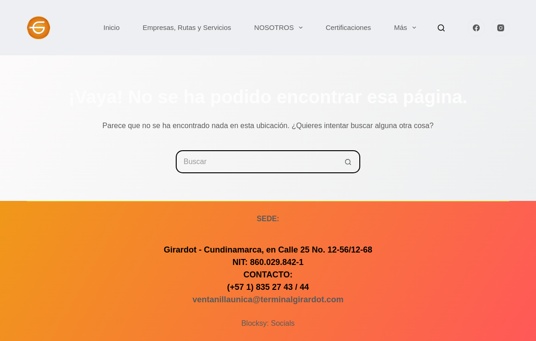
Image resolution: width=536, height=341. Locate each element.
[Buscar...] (256, 161)
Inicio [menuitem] (111, 27)
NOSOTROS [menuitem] (280, 27)
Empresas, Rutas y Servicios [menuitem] (187, 27)
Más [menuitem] (406, 27)
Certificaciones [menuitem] (348, 27)
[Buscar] (441, 27)
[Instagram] (500, 27)
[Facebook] (476, 27)
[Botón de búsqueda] (348, 161)
